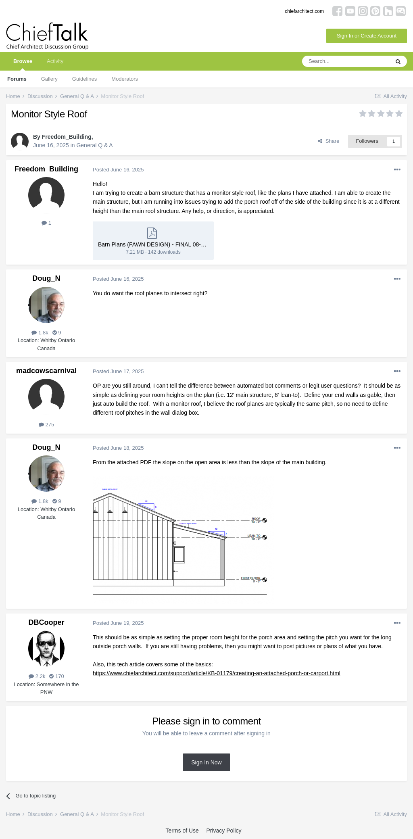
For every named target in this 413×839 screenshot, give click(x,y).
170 (56, 676)
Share (328, 141)
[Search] (345, 61)
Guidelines (84, 79)
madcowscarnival (46, 371)
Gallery (49, 79)
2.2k (37, 676)
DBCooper (47, 622)
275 (46, 425)
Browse (22, 64)
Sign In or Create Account (366, 36)
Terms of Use (181, 830)
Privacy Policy (223, 830)
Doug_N (46, 278)
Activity (55, 61)
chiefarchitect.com (304, 11)
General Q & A (94, 145)
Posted (118, 170)
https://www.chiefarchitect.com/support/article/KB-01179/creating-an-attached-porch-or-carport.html (216, 673)
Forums (17, 79)
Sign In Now (206, 762)
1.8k (39, 333)
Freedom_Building (67, 137)
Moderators (124, 79)
